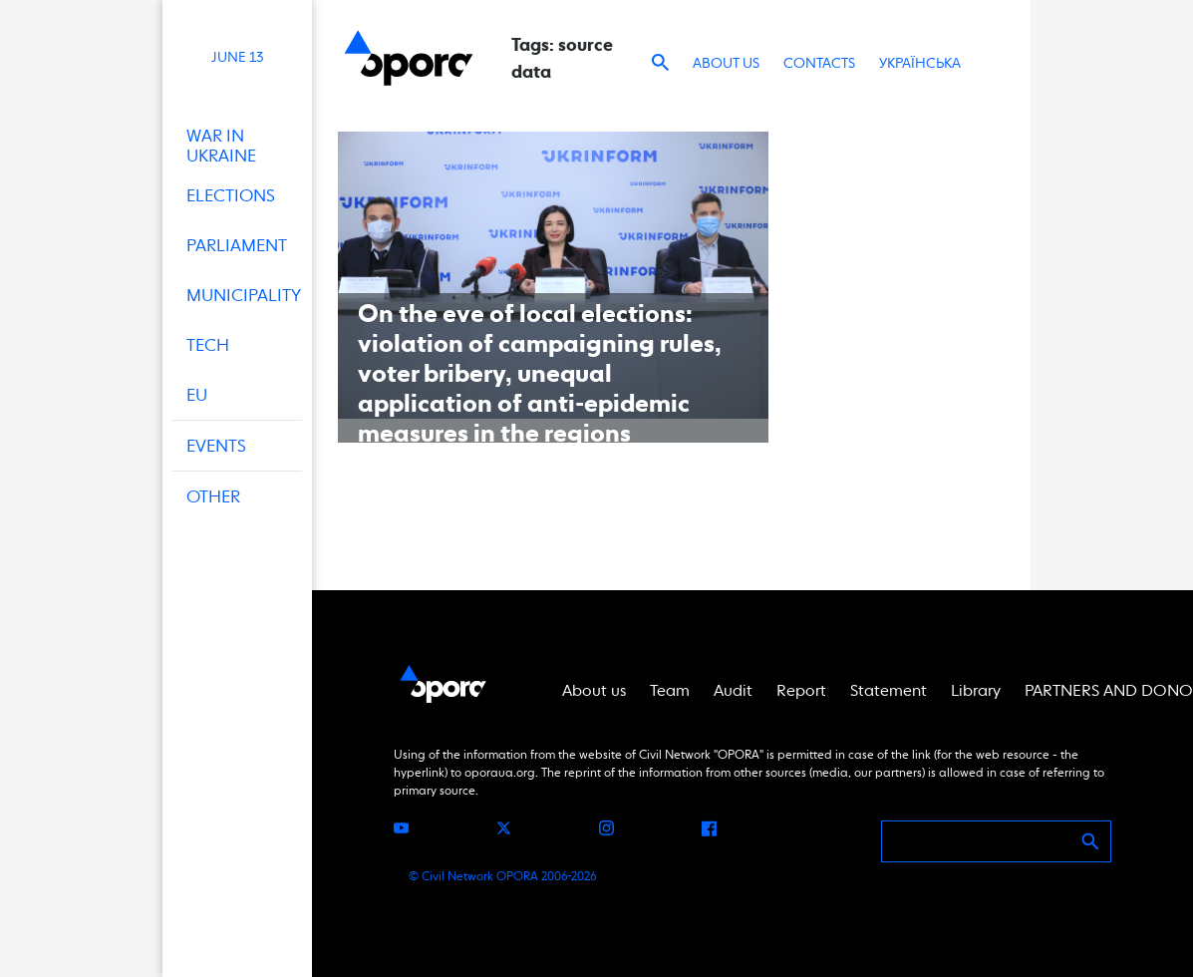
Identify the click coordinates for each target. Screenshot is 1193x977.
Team (670, 690)
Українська (920, 63)
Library (976, 690)
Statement (888, 690)
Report (801, 690)
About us (726, 63)
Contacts (819, 63)
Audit (733, 690)
